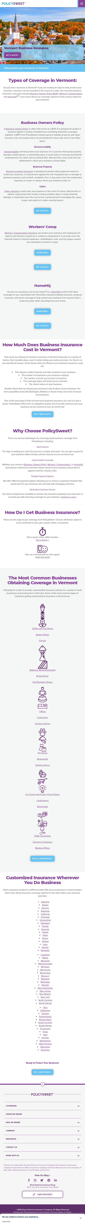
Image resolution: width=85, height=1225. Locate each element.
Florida (45, 926)
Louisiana (45, 954)
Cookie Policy (6, 1221)
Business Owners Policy (17, 128)
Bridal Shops (42, 676)
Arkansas (45, 911)
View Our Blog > (42, 1175)
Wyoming (45, 1050)
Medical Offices (42, 848)
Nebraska (45, 982)
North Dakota (45, 1003)
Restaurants (42, 759)
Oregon (45, 1013)
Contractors (42, 717)
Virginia (45, 1037)
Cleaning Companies (42, 842)
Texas (45, 1031)
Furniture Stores (42, 723)
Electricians (42, 806)
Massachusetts (45, 963)
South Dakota (45, 1025)
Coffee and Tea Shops (42, 628)
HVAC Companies (42, 836)
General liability (11, 151)
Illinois (45, 938)
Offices (42, 711)
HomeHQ (12, 96)
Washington (45, 1040)
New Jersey (45, 991)
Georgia (45, 929)
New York (45, 997)
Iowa (45, 944)
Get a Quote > (42, 540)
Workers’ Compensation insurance (21, 233)
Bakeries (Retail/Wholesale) (43, 670)
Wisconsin (45, 1047)
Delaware (45, 923)
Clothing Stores (42, 765)
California (45, 914)
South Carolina (45, 1022)
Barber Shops (42, 634)
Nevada (45, 985)
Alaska (45, 905)
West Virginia (45, 1043)
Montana (45, 979)
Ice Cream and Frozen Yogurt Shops (43, 794)
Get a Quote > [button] (12, 55)
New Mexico (45, 994)
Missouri (45, 976)
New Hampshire (45, 988)
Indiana (45, 941)
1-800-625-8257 (42, 1194)
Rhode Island (45, 1019)
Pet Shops (42, 753)
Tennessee (45, 1028)
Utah (45, 1034)
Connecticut (45, 920)
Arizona (45, 908)
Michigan (45, 966)
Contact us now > (69, 497)
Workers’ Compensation (70, 93)
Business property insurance (19, 171)
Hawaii (45, 932)
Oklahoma (45, 1010)
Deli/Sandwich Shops (42, 682)
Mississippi (45, 973)
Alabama (45, 902)
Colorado (45, 917)
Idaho (45, 935)
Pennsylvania (45, 1016)
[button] (80, 1218)
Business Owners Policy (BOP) (44, 93)
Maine (45, 957)
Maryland (45, 960)
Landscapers (42, 800)
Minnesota (45, 970)
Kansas (45, 947)
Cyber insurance (12, 191)
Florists (42, 640)
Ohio (45, 1007)
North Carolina (45, 1000)
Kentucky (45, 950)
